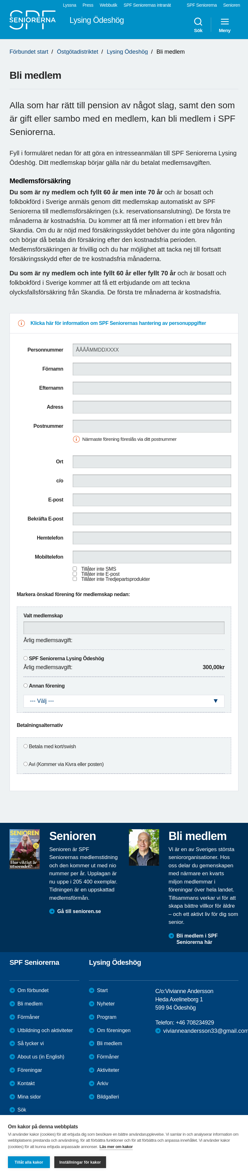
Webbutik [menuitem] (108, 5)
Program (106, 1017)
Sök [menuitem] (198, 25)
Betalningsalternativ (40, 725)
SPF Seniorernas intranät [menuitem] (147, 5)
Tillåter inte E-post (100, 574)
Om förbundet (33, 990)
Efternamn (51, 388)
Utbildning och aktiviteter (45, 1030)
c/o (59, 480)
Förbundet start (29, 52)
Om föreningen (114, 1030)
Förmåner (28, 1017)
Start (102, 990)
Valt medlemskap (43, 615)
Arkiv (102, 1083)
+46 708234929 (195, 1022)
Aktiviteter (108, 1070)
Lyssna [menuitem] (69, 5)
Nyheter (106, 1003)
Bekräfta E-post (45, 518)
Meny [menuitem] (225, 25)
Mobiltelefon (49, 557)
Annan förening (47, 686)
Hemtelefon (50, 538)
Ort (59, 461)
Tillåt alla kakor (29, 1162)
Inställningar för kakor (80, 1162)
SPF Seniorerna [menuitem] (202, 5)
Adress (55, 407)
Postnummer (48, 426)
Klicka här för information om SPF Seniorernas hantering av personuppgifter (118, 323)
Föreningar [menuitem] (29, 1070)
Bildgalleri (108, 1096)
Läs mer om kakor (116, 1146)
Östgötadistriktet (77, 52)
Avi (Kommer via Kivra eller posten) (66, 764)
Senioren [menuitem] (231, 5)
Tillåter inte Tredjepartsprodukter (115, 579)
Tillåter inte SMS (98, 569)
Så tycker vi (30, 1043)
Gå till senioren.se (79, 911)
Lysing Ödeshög (127, 52)
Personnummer (45, 350)
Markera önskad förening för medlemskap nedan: (73, 594)
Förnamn (52, 369)
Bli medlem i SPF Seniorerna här (197, 939)
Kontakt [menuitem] (26, 1083)
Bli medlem (30, 1003)
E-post (55, 499)
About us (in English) (40, 1056)
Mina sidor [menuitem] (29, 1096)
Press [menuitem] (88, 5)
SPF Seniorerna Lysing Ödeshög (66, 658)
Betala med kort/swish (52, 746)
